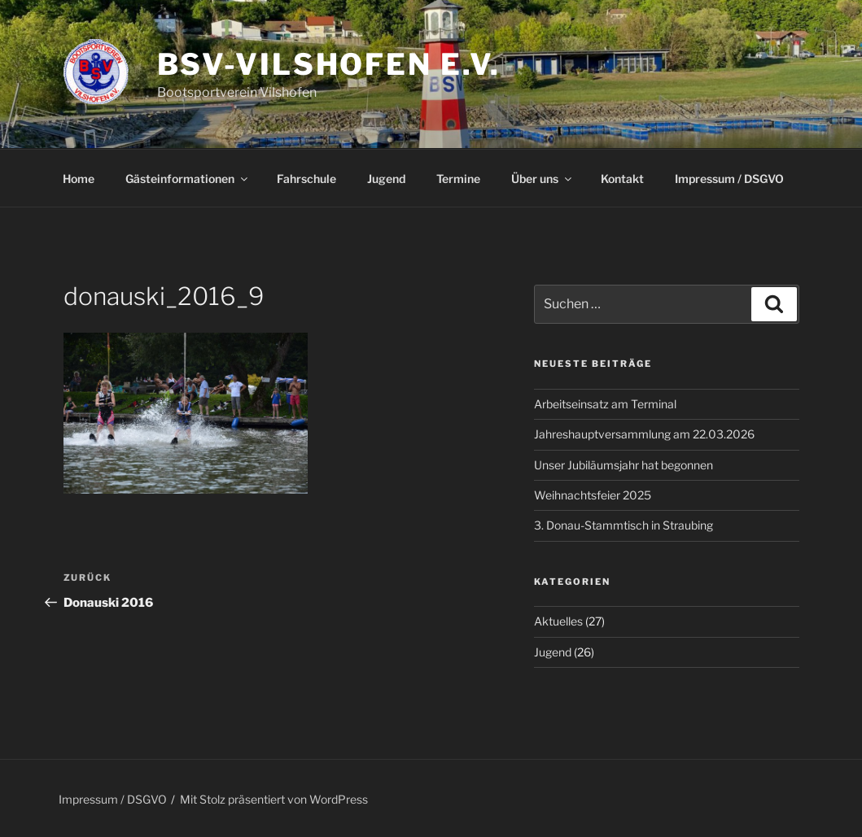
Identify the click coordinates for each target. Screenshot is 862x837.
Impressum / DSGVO (729, 178)
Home (78, 178)
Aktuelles (558, 621)
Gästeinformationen (187, 178)
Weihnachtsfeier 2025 (592, 495)
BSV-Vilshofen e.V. (329, 64)
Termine (458, 178)
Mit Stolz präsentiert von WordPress (274, 799)
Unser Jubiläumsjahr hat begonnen (623, 465)
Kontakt (622, 178)
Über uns (542, 178)
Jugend (386, 178)
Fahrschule (306, 178)
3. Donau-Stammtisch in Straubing (623, 525)
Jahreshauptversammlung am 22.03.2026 (644, 434)
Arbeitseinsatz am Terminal (605, 404)
